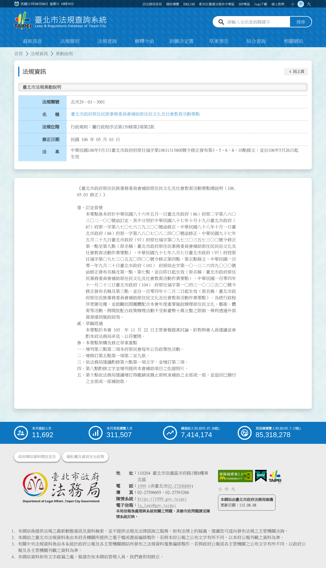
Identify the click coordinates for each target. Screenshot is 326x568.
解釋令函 (144, 41)
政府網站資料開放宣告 (37, 457)
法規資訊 (39, 53)
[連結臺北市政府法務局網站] (61, 487)
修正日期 (50, 139)
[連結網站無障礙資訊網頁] (235, 476)
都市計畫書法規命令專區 (216, 4)
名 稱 (50, 114)
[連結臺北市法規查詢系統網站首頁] (60, 21)
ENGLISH (189, 4)
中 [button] (301, 4)
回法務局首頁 (152, 4)
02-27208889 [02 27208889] (179, 486)
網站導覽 (172, 4)
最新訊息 (32, 41)
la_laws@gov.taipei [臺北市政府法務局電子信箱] (156, 505)
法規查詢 (107, 41)
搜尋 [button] (300, 22)
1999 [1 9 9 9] (141, 486)
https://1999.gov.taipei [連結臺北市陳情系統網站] (162, 499)
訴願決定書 (181, 41)
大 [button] (309, 4)
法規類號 (50, 102)
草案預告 (219, 41)
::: (3, 50)
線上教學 (277, 4)
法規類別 (69, 41)
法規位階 (50, 127)
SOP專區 (244, 4)
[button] (296, 71)
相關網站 (293, 41)
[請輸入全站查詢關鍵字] (257, 22)
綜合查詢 (256, 41)
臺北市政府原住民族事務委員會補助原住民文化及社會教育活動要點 (135, 114)
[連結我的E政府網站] (261, 476)
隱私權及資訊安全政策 (85, 457)
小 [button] (292, 4)
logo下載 (260, 4)
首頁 (18, 53)
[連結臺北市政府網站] (275, 477)
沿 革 (50, 152)
